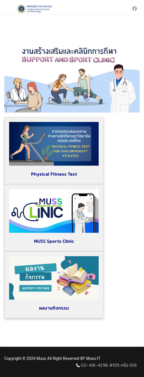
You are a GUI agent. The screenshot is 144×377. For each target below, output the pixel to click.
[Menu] (7, 8)
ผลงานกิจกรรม (54, 307)
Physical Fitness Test (54, 174)
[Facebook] (134, 8)
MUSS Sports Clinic (54, 241)
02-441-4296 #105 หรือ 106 (109, 365)
